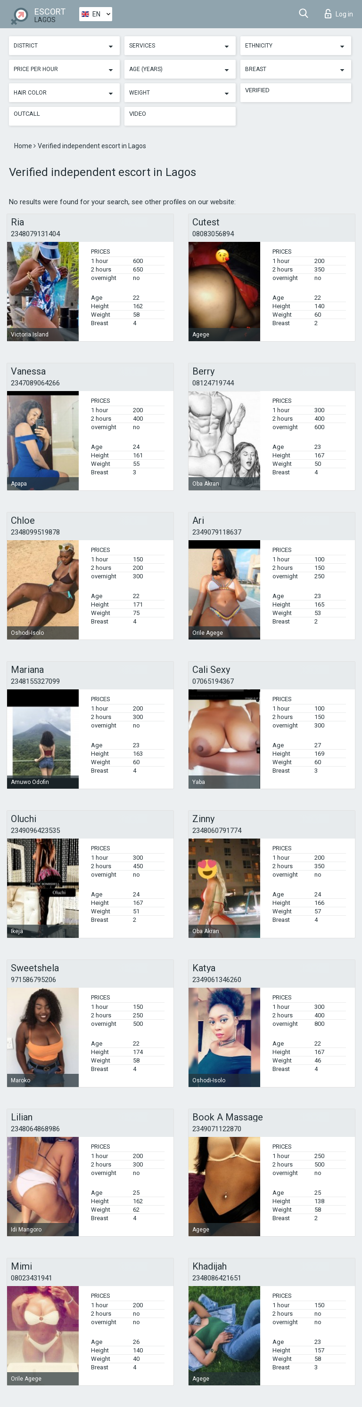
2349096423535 (35, 830)
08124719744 (213, 383)
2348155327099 (35, 681)
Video (137, 113)
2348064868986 (35, 1129)
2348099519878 (35, 532)
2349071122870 (216, 1129)
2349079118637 (216, 532)
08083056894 (213, 234)
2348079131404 (35, 234)
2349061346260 (216, 979)
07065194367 (213, 681)
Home (23, 146)
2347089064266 (35, 383)
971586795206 (33, 979)
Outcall (27, 113)
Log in (339, 13)
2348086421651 (216, 1278)
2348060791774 (216, 830)
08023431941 (31, 1278)
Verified (257, 90)
